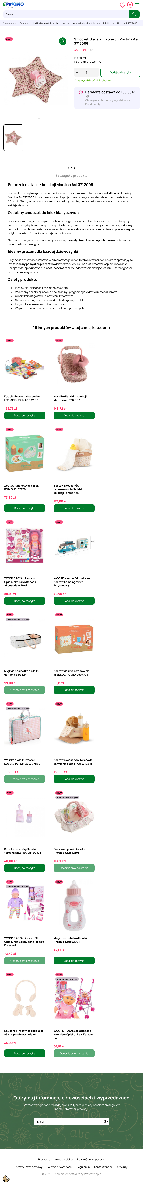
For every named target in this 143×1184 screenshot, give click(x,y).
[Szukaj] (66, 14)
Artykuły (122, 1167)
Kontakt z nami (103, 1167)
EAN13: (78, 62)
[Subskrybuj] (106, 1121)
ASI (85, 57)
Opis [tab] (71, 168)
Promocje (44, 1159)
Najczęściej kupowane (91, 1159)
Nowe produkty (63, 1159)
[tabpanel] (35, 79)
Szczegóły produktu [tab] (71, 175)
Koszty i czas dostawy (29, 1167)
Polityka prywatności (59, 1167)
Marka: (78, 57)
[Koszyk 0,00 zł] (130, 5)
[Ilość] (86, 72)
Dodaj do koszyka (120, 72)
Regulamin (83, 1167)
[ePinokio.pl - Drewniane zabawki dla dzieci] (13, 5)
